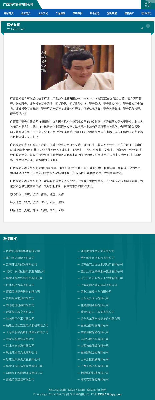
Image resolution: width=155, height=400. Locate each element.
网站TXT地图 (76, 389)
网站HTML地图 (97, 389)
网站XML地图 (57, 389)
